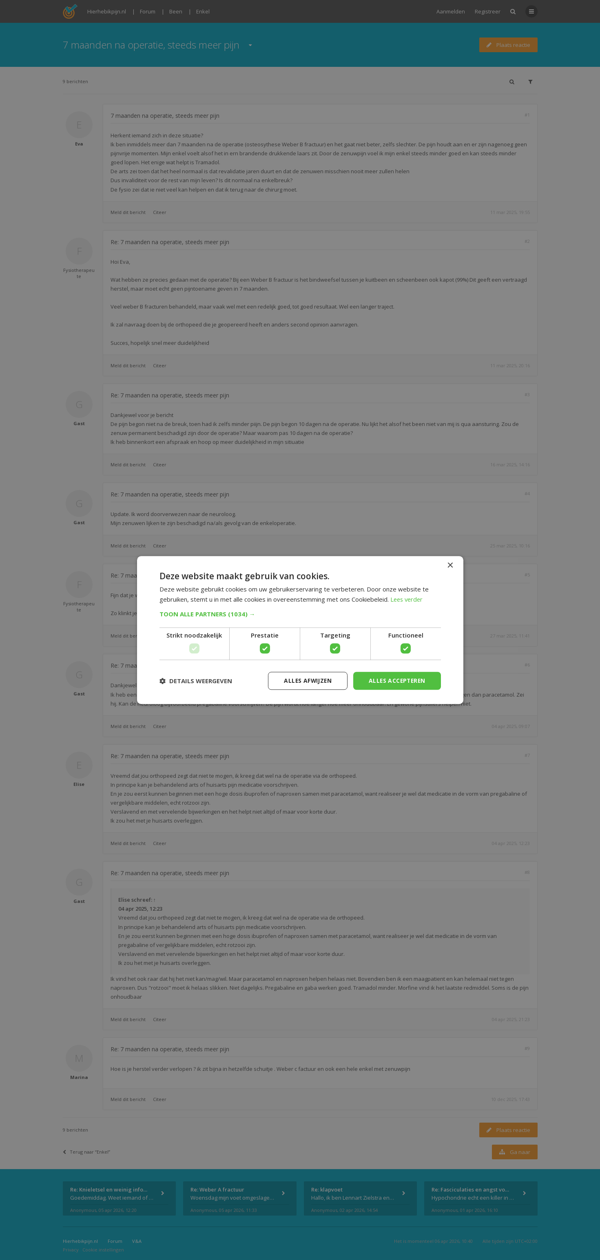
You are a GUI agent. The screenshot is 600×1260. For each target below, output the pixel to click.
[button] (300, 614)
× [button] (450, 565)
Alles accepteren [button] (396, 680)
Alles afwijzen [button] (305, 680)
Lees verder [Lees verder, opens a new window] (407, 599)
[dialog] (300, 630)
